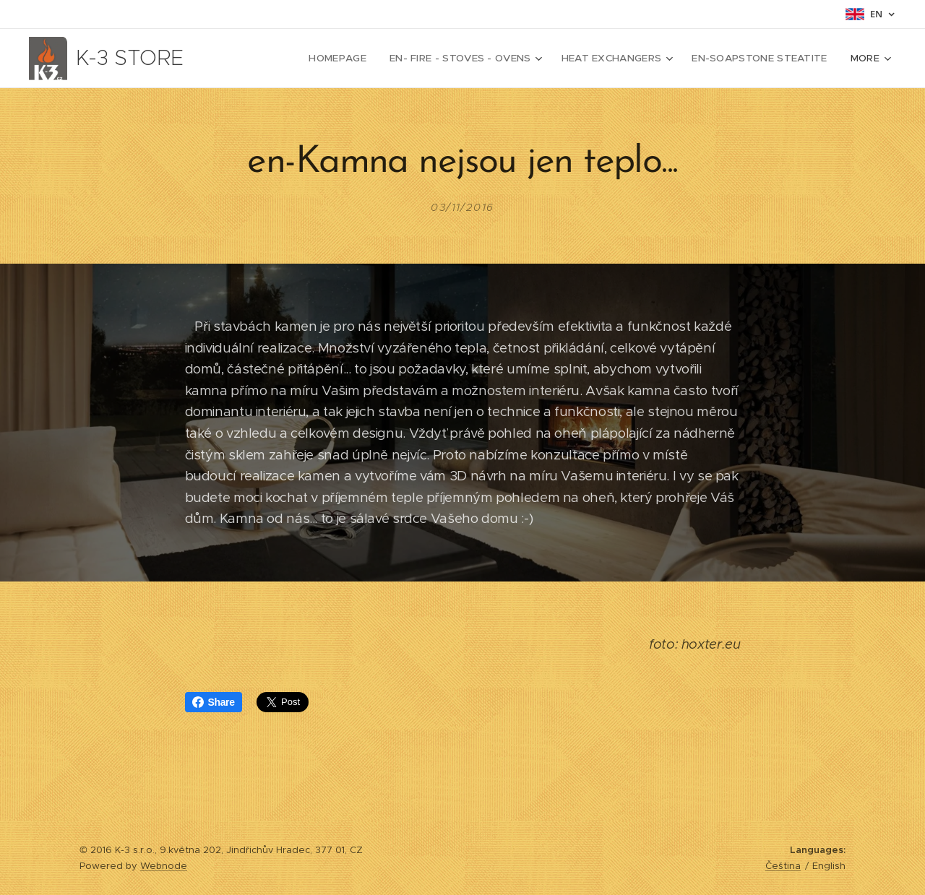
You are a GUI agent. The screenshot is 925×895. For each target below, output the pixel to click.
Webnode (163, 866)
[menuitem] (292, 58)
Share (213, 702)
